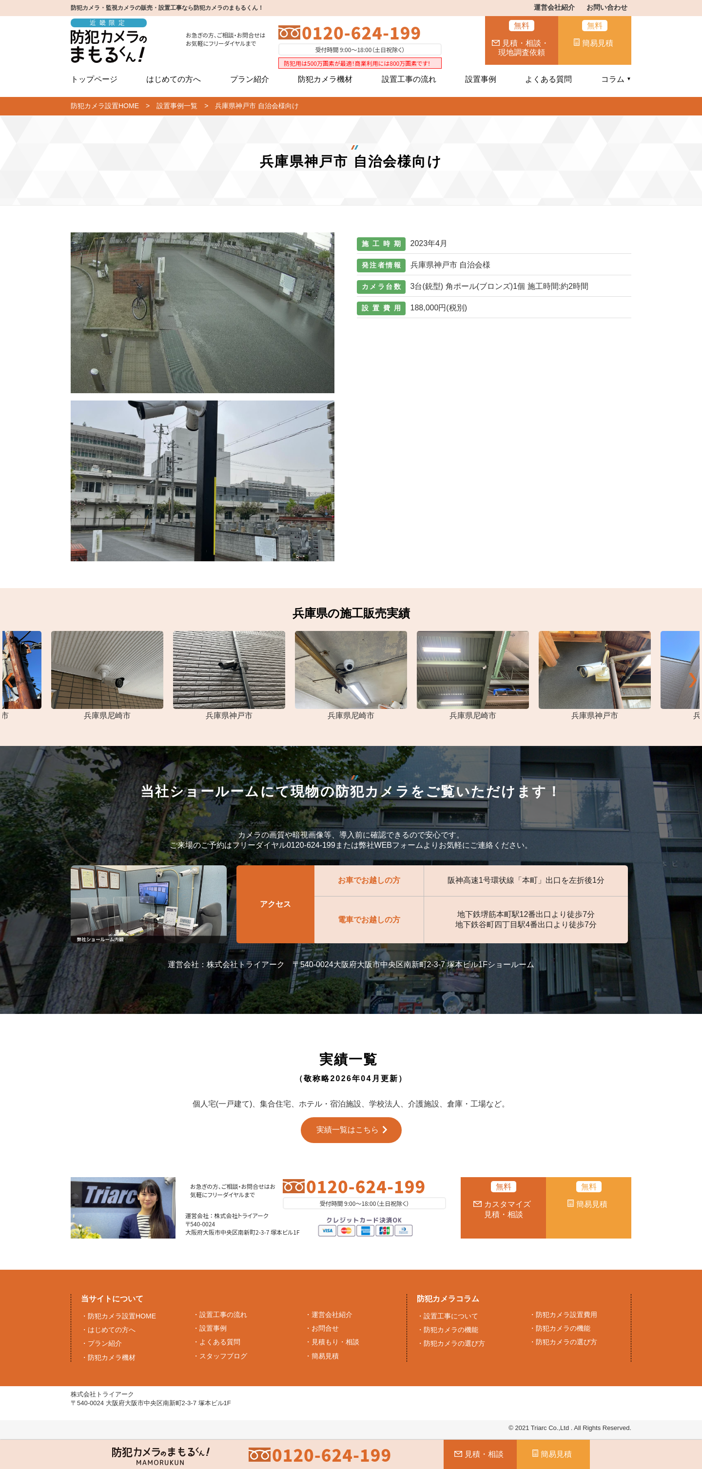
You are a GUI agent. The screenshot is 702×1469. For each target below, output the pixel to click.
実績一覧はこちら (347, 1130)
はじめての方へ (173, 79)
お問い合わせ (606, 7)
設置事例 (480, 79)
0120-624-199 (361, 32)
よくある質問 (548, 79)
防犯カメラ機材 (325, 79)
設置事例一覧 (176, 106)
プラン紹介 (249, 79)
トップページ (94, 79)
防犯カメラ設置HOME (105, 106)
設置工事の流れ (409, 79)
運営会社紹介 (554, 7)
